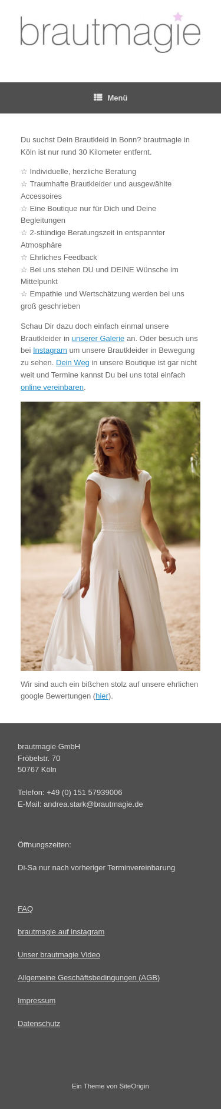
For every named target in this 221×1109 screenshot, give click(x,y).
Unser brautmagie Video (59, 954)
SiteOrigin (134, 1086)
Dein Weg (73, 362)
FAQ (25, 908)
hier (101, 696)
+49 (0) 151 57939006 (84, 792)
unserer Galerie (98, 338)
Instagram (50, 350)
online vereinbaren (52, 387)
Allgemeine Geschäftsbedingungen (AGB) (89, 977)
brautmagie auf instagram (61, 931)
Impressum (36, 1000)
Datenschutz (39, 1023)
